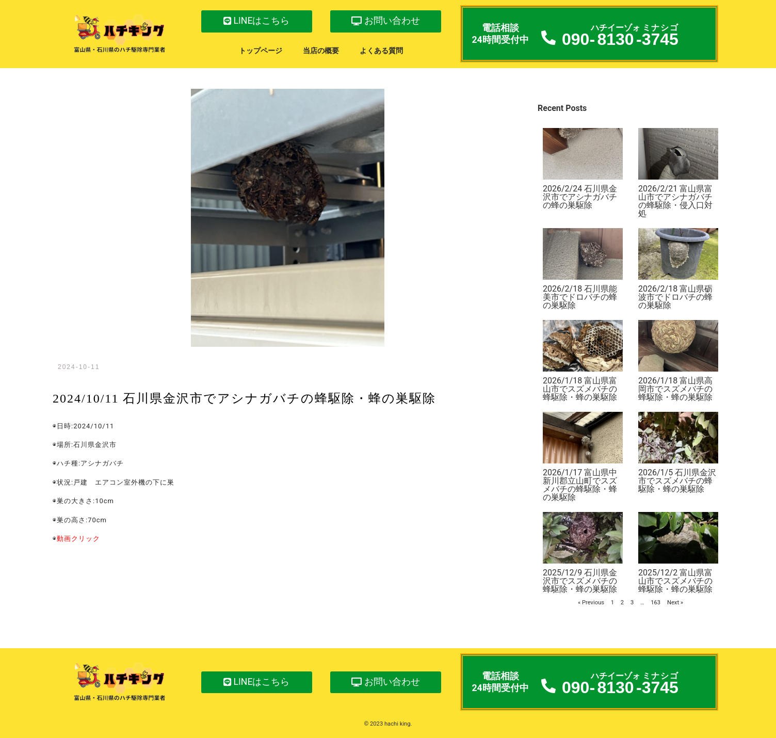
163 (655, 602)
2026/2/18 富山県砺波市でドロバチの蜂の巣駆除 (675, 297)
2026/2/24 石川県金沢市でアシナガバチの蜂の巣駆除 (580, 197)
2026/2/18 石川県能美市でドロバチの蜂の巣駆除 (580, 297)
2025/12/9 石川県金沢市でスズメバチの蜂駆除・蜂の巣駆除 (580, 581)
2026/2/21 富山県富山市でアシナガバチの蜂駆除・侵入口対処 (675, 201)
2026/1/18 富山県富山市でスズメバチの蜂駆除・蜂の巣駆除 (580, 389)
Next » (675, 602)
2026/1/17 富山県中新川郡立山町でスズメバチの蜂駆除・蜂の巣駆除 (580, 485)
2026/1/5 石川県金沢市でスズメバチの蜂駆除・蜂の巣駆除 (677, 481)
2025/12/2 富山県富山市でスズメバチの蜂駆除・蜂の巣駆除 (675, 581)
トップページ (260, 50)
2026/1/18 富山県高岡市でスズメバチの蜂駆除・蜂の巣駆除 (675, 389)
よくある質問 (381, 50)
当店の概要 (321, 50)
